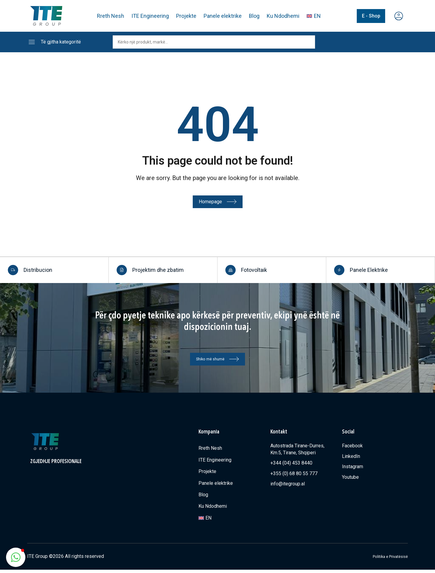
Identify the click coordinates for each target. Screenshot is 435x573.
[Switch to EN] (313, 16)
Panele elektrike (223, 16)
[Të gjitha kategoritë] (31, 42)
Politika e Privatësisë (385, 559)
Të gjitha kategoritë (61, 42)
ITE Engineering (150, 16)
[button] (15, 557)
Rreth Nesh (110, 16)
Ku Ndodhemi (283, 16)
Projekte (186, 16)
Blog (254, 16)
